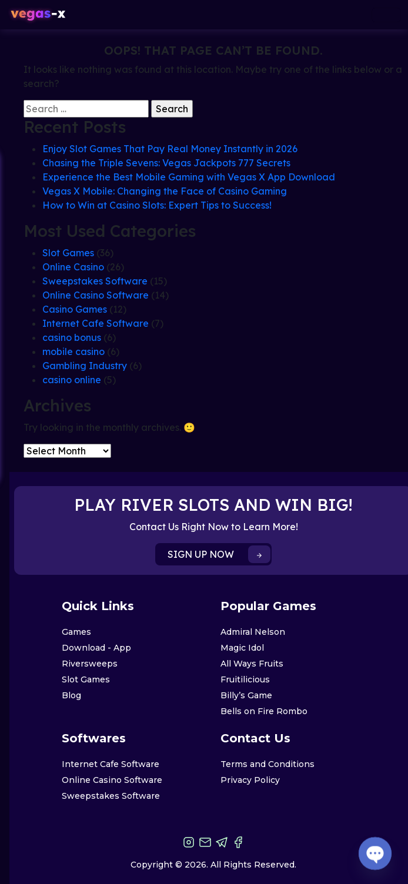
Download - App (96, 647)
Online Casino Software (95, 295)
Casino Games (74, 309)
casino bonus (71, 337)
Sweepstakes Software (95, 281)
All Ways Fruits (251, 663)
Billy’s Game (246, 695)
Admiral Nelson (252, 632)
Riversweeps (90, 663)
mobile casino (73, 351)
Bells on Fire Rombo (263, 711)
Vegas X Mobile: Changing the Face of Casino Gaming (164, 191)
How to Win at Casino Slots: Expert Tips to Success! (157, 205)
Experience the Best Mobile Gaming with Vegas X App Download (188, 177)
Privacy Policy (250, 780)
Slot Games (68, 253)
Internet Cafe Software (95, 323)
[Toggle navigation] (386, 15)
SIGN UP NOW (219, 554)
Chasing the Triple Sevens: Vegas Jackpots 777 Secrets (166, 163)
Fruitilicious (245, 679)
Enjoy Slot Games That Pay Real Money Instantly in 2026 (169, 149)
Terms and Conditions (267, 764)
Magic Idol (242, 647)
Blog (71, 695)
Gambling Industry (84, 365)
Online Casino (73, 267)
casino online (71, 380)
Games (76, 632)
